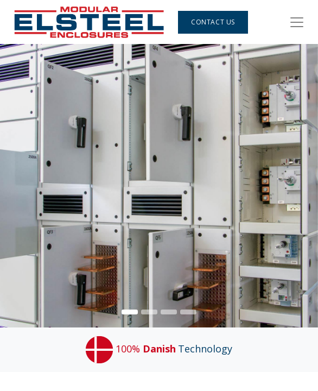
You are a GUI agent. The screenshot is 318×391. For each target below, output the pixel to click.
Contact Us (213, 22)
